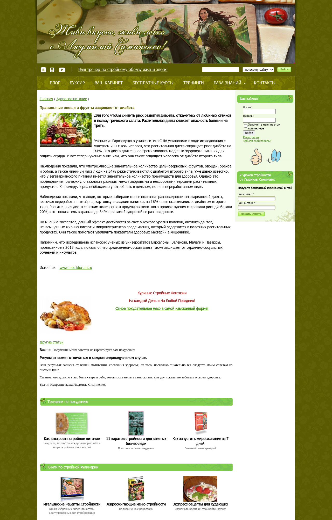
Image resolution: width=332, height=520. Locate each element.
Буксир (77, 82)
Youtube (62, 69)
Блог (55, 82)
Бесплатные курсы (153, 82)
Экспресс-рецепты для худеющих (200, 504)
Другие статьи (52, 342)
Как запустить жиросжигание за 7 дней (200, 441)
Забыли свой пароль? (257, 140)
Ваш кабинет (109, 82)
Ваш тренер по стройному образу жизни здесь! (123, 69)
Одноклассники (52, 69)
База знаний (227, 82)
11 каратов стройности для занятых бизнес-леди (136, 441)
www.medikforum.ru (76, 267)
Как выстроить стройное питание (72, 438)
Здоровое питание (71, 98)
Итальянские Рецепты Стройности (71, 504)
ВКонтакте (43, 69)
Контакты (264, 82)
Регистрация (251, 137)
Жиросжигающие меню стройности (136, 504)
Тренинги (193, 82)
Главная (46, 98)
